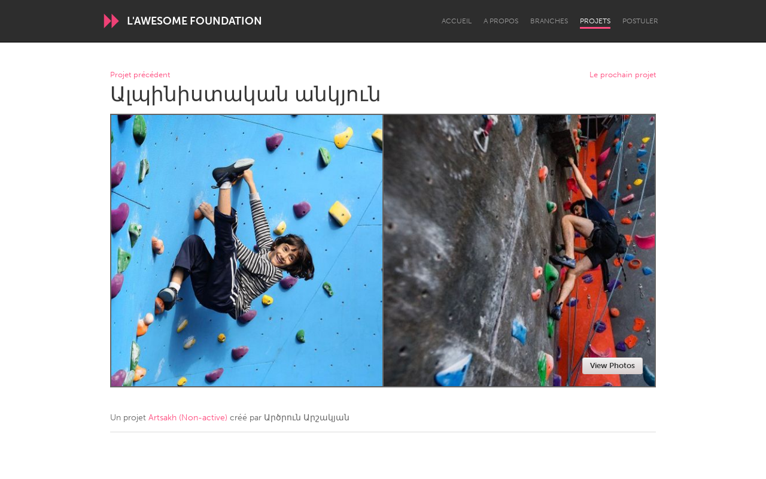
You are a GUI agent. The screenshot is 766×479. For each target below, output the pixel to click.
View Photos (612, 365)
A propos (501, 21)
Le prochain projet (622, 75)
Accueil (457, 21)
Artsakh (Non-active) (187, 418)
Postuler (640, 21)
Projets (595, 21)
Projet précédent (140, 75)
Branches (549, 21)
